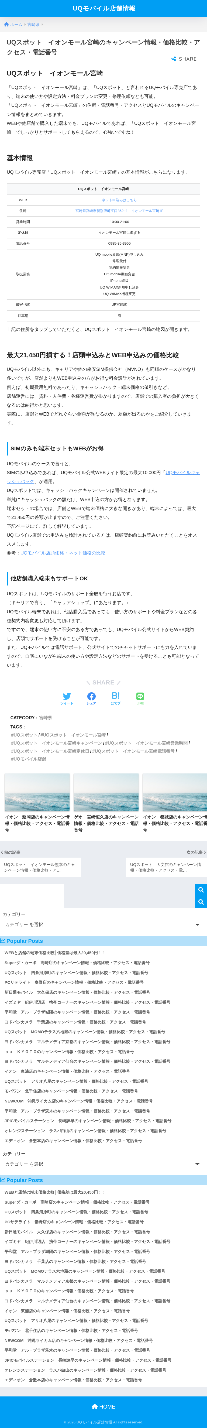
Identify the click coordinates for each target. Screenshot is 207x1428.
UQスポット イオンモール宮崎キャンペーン (57, 743)
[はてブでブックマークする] (115, 699)
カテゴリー (14, 914)
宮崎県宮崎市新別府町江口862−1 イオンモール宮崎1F (119, 211)
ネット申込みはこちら (119, 200)
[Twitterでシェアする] (66, 699)
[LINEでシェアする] (140, 699)
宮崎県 (45, 717)
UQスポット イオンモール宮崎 (74, 734)
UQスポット (25, 734)
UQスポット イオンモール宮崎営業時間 (147, 743)
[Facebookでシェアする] (91, 699)
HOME (104, 1407)
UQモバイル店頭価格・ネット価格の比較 (62, 553)
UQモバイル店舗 (29, 758)
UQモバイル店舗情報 (104, 8)
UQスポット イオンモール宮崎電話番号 (134, 751)
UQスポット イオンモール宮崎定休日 (51, 751)
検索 (201, 890)
